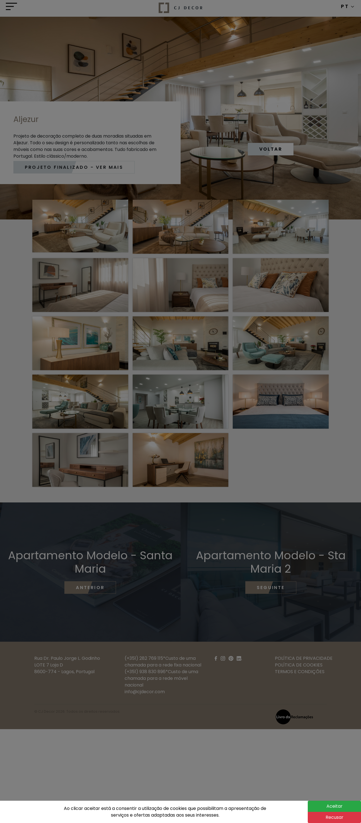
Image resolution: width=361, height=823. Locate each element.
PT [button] (347, 6)
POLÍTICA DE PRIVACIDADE (304, 658)
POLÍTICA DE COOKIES (299, 665)
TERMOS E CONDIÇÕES (299, 671)
